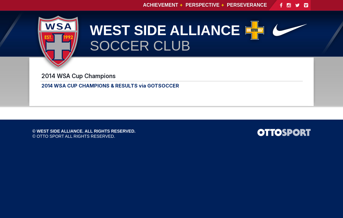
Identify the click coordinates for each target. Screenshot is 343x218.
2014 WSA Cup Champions (78, 76)
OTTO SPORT (50, 136)
